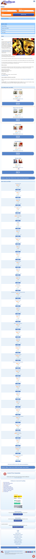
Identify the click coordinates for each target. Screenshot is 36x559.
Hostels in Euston (18, 538)
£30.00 (18, 228)
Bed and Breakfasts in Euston (18, 534)
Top (18, 547)
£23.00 (18, 205)
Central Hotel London (18, 261)
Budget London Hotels (17, 541)
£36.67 (18, 290)
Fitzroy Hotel (18, 284)
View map (21, 150)
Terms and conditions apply (18, 477)
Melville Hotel (18, 338)
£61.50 (18, 414)
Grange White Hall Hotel (18, 354)
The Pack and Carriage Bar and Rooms (18, 416)
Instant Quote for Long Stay (18, 526)
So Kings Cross (18, 276)
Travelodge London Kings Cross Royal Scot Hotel (18, 292)
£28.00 (18, 220)
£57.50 (18, 391)
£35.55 (18, 282)
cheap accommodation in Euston (28, 79)
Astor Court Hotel (18, 89)
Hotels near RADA (5, 28)
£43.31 (18, 329)
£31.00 (18, 236)
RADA (8, 42)
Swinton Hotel (18, 158)
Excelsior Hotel (18, 253)
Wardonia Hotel (18, 377)
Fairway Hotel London (18, 408)
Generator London (18, 214)
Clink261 (18, 222)
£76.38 (18, 453)
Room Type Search (5, 18)
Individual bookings (18, 511)
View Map (3, 32)
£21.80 (18, 197)
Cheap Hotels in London (18, 542)
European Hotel (18, 439)
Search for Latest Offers (18, 514)
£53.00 (18, 383)
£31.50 (18, 251)
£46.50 (18, 344)
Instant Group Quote (17, 520)
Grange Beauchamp (18, 447)
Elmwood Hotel (18, 245)
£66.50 (18, 430)
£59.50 (18, 399)
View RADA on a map (5, 75)
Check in (2, 9)
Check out (20, 9)
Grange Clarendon (18, 346)
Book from (18, 103)
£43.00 (18, 321)
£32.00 (18, 259)
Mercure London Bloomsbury (18, 323)
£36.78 (18, 298)
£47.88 (18, 360)
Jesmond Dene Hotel (18, 183)
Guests (2, 13)
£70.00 (18, 445)
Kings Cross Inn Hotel (18, 107)
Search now (23, 14)
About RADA (4, 26)
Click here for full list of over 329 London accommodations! (18, 464)
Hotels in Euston (18, 533)
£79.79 (18, 461)
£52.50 (18, 375)
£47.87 (18, 352)
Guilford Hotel (18, 124)
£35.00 (18, 267)
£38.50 (18, 313)
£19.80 (18, 189)
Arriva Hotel (18, 307)
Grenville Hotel (18, 141)
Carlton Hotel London (18, 191)
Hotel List (3, 30)
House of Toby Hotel (18, 369)
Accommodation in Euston (18, 537)
